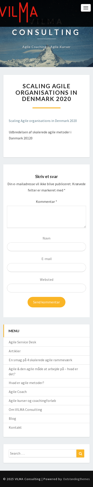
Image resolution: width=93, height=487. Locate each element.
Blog (12, 418)
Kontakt (15, 427)
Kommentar (46, 201)
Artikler (15, 351)
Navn (46, 238)
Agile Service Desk (22, 342)
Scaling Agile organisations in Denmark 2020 (43, 120)
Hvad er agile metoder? (26, 382)
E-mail (46, 258)
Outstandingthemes (76, 479)
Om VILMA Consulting (25, 409)
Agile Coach (18, 391)
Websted (46, 279)
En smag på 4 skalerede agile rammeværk (40, 360)
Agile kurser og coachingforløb (32, 400)
